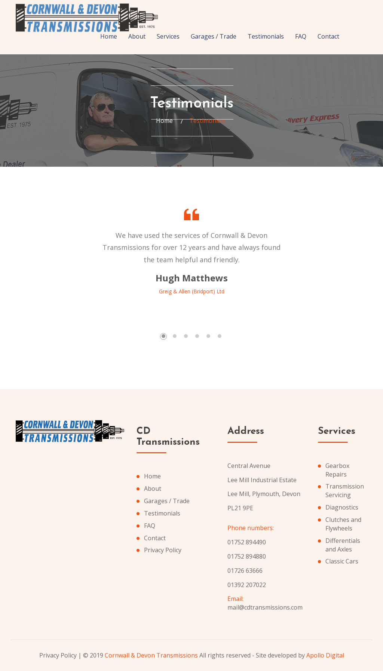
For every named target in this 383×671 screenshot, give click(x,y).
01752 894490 (246, 542)
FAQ (300, 36)
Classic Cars (341, 561)
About (136, 36)
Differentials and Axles (342, 545)
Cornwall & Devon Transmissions (151, 655)
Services (168, 36)
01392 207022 (246, 585)
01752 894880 (246, 556)
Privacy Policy (162, 550)
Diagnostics (341, 507)
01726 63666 (245, 570)
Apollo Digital (325, 655)
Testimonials (266, 36)
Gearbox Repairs (337, 470)
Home (108, 36)
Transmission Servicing (344, 490)
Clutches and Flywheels (343, 524)
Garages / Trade (213, 36)
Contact (328, 36)
